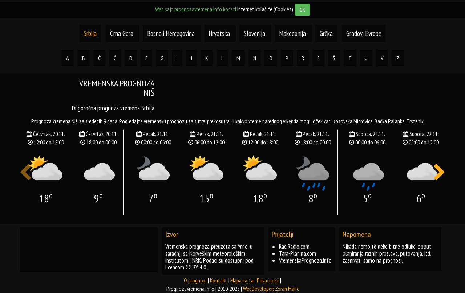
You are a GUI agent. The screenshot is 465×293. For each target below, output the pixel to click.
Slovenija (255, 33)
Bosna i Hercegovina (171, 33)
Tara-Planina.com (297, 253)
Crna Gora (121, 33)
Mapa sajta (242, 280)
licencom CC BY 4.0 (185, 267)
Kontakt (218, 280)
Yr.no (243, 247)
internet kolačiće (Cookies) (265, 9)
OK (302, 10)
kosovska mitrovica (353, 121)
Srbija (90, 33)
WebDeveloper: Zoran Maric (271, 288)
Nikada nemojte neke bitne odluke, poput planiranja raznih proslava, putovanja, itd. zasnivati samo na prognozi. (387, 253)
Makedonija (293, 33)
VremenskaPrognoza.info (305, 260)
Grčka (326, 33)
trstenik (415, 121)
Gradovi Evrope (363, 33)
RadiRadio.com (294, 247)
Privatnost (268, 280)
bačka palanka (390, 121)
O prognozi (195, 280)
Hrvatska (220, 33)
